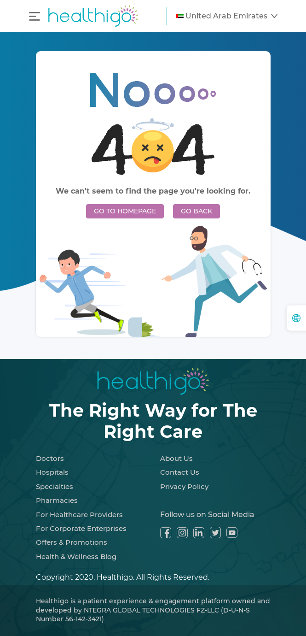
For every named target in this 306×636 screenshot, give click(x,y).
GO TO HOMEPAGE (125, 211)
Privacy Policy (184, 486)
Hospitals (52, 472)
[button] (226, 16)
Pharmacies (57, 500)
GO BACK (196, 211)
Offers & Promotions (71, 542)
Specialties (54, 486)
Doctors (50, 458)
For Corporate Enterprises (81, 528)
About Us (176, 458)
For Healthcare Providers (79, 514)
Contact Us (179, 472)
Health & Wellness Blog (76, 556)
